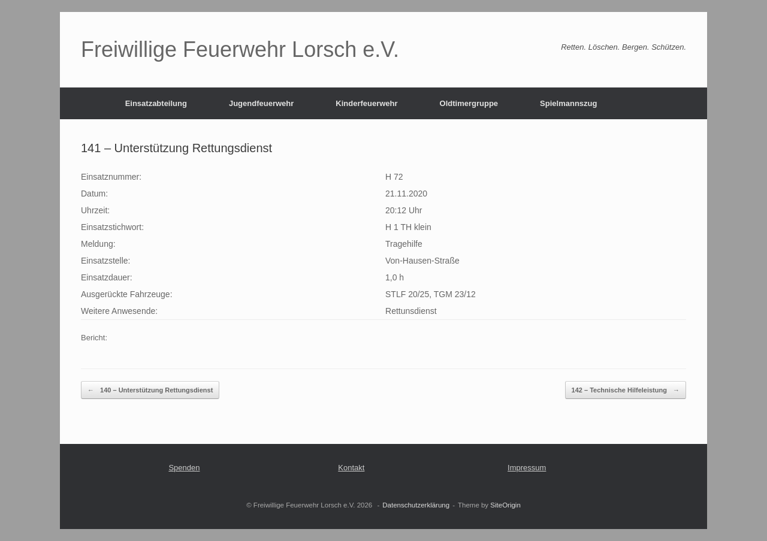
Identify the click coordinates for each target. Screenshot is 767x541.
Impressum (527, 467)
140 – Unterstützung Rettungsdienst (150, 390)
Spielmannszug (568, 103)
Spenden (184, 467)
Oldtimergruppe (469, 103)
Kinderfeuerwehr (366, 103)
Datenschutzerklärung (415, 505)
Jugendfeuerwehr (261, 103)
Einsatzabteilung (156, 103)
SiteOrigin (505, 505)
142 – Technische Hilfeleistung (626, 390)
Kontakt (351, 467)
